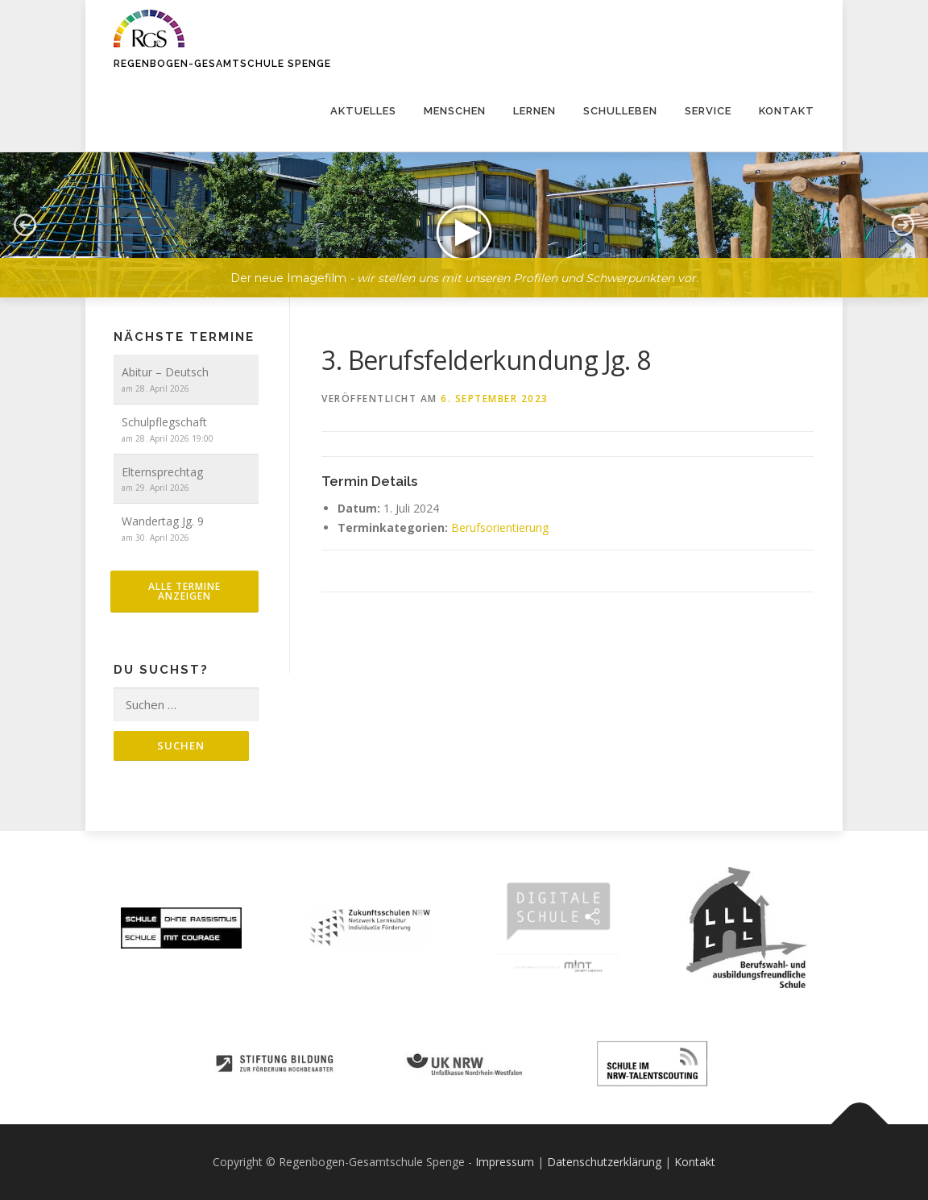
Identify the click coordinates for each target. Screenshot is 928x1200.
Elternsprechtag (162, 472)
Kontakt (786, 111)
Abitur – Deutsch (165, 372)
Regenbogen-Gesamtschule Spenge (222, 63)
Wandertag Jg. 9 (163, 521)
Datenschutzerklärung (604, 1161)
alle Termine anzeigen (184, 591)
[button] (464, 224)
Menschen (455, 111)
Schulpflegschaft (164, 422)
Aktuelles (363, 111)
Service (708, 111)
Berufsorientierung (500, 527)
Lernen (534, 111)
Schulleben (620, 111)
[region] (464, 212)
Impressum (504, 1161)
